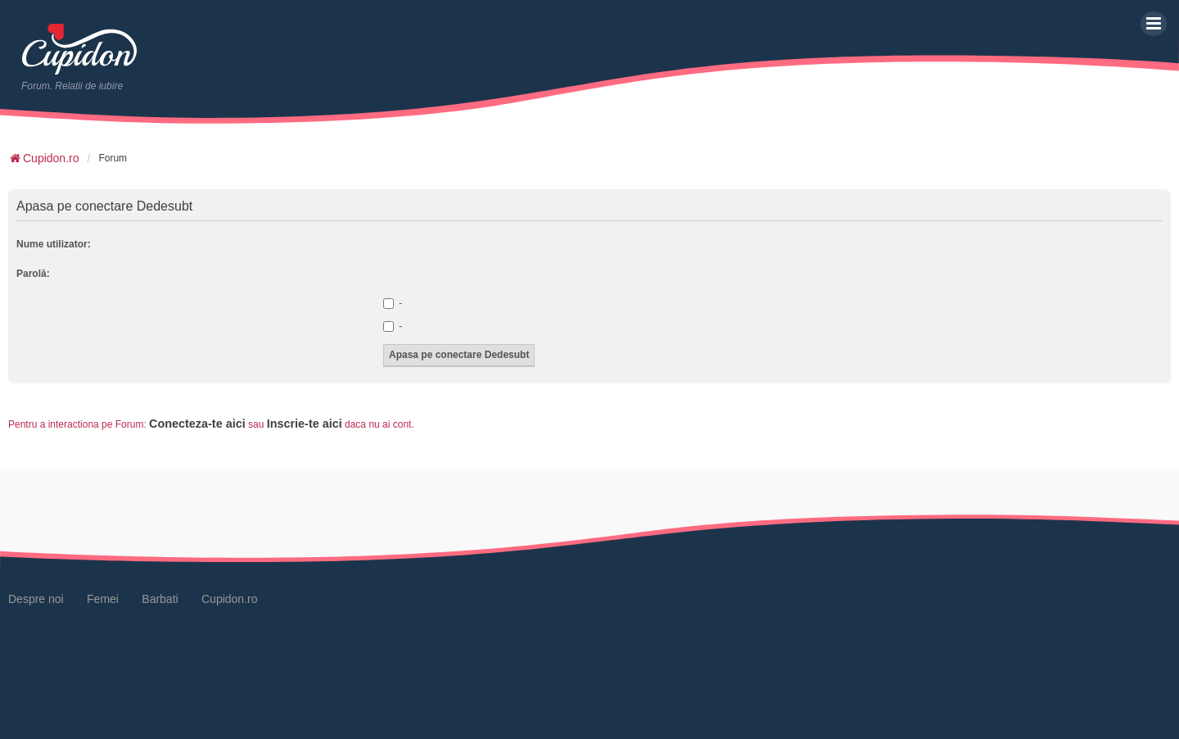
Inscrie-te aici (304, 423)
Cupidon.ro (229, 598)
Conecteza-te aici (197, 423)
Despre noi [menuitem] (36, 598)
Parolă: (33, 273)
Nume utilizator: (53, 244)
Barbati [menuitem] (160, 598)
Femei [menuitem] (103, 598)
